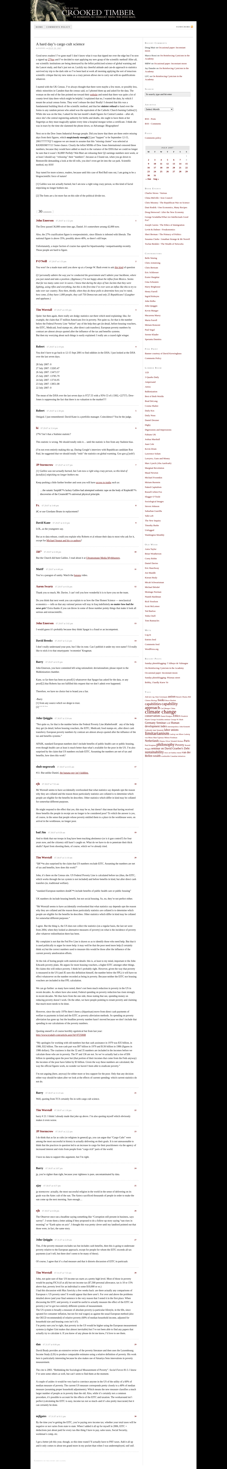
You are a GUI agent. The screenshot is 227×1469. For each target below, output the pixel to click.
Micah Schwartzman (154, 582)
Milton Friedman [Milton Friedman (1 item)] (170, 738)
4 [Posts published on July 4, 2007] (161, 159)
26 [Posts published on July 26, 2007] (167, 171)
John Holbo (150, 301)
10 (135, 552)
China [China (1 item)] (173, 708)
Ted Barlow (150, 611)
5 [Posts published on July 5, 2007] (167, 159)
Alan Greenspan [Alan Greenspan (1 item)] (161, 697)
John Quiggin (151, 305)
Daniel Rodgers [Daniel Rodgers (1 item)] (167, 716)
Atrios (148, 386)
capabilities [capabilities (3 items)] (153, 704)
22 (135, 1110)
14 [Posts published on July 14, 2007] (180, 163)
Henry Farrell (151, 291)
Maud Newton (151, 472)
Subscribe (183, 27)
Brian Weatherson (153, 553)
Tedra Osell (150, 615)
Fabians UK (150, 434)
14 (135, 641)
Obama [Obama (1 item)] (162, 741)
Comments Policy (153, 358)
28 (135, 1273)
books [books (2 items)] (161, 700)
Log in (148, 634)
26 (135, 1211)
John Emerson (45, 220)
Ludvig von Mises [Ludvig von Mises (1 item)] (177, 734)
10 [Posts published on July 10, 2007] (155, 163)
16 (135, 718)
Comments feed (152, 644)
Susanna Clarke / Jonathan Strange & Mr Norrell (167, 239)
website (94, 94)
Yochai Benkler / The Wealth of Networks (164, 244)
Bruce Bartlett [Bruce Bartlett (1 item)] (170, 700)
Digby (148, 425)
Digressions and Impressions (158, 429)
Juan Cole (149, 444)
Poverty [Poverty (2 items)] (179, 745)
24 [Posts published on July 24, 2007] (155, 171)
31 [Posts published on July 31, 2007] (155, 175)
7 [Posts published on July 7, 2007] (180, 159)
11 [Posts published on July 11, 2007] (161, 163)
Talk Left (149, 515)
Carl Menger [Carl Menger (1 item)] (165, 708)
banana (77, 575)
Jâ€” (39, 551)
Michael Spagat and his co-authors (63, 540)
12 (135, 586)
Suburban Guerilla (153, 511)
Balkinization (151, 391)
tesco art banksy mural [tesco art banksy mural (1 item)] (172, 753)
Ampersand (150, 382)
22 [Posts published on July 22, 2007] (186, 167)
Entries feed (150, 639)
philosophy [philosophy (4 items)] (165, 744)
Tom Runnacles (152, 620)
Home (39, 27)
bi (37, 427)
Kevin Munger (151, 310)
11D (147, 372)
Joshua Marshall (152, 439)
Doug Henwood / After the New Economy (164, 212)
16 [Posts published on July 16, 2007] (148, 167)
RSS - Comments (153, 123)
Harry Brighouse (152, 286)
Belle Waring (151, 258)
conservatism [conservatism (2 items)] (152, 716)
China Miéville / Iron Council (158, 198)
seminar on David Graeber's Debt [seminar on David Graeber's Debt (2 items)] (170, 748)
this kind (119, 267)
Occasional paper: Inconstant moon (170, 63)
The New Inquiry (153, 520)
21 (135, 1093)
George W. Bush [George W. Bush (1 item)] (177, 720)
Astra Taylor (150, 549)
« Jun (148, 179)
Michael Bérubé (152, 587)
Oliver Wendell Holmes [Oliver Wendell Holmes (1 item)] (174, 741)
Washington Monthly (154, 535)
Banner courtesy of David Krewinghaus (163, 353)
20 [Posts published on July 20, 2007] (174, 167)
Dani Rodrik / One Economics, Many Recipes (166, 207)
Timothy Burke (152, 525)
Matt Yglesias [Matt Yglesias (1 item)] (158, 738)
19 (135, 832)
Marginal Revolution (154, 468)
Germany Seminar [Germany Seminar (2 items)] (155, 722)
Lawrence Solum (152, 453)
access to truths (103, 482)
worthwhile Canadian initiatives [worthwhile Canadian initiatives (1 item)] (173, 756)
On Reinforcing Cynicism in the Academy (164, 668)
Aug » (156, 179)
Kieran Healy (151, 577)
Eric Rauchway (152, 568)
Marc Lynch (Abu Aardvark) (158, 463)
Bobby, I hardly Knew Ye (156, 682)
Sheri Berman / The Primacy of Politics (163, 234)
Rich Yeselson (151, 601)
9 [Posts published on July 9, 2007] (148, 163)
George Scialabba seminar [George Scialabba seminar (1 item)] (160, 720)
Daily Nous (150, 415)
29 (135, 1344)
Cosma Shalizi (151, 406)
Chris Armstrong (152, 262)
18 (135, 784)
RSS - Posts (150, 119)
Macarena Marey (152, 315)
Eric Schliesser (152, 272)
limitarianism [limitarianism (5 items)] (157, 733)
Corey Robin (151, 558)
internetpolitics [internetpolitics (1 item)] (173, 727)
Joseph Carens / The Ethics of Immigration (164, 225)
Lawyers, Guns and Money (157, 458)
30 (135, 1416)
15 (135, 662)
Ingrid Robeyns (152, 296)
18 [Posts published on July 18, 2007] (161, 167)
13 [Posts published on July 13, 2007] (174, 163)
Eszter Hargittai (152, 277)
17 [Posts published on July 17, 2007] (155, 167)
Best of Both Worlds (154, 396)
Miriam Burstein (152, 482)
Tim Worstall (44, 309)
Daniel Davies (151, 563)
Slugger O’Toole (152, 496)
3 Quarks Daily (152, 377)
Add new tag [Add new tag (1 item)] (149, 697)
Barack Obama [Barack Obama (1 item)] (182, 697)
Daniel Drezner (152, 420)
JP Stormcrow (44, 464)
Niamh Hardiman (153, 596)
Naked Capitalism (153, 487)
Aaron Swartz (44, 586)
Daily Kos (149, 410)
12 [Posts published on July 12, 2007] (167, 163)
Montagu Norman (153, 592)
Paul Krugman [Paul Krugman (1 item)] (150, 745)
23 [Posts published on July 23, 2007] (148, 171)
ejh (38, 783)
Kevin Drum (150, 449)
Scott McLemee (152, 606)
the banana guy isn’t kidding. (74, 772)
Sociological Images (154, 501)
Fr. (37, 505)
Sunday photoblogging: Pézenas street (162, 677)
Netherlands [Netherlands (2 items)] (152, 740)
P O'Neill (41, 261)
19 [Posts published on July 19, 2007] (167, 167)
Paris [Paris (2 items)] (187, 740)
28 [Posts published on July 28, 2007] (180, 171)
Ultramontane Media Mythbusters (103, 558)
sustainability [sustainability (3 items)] (154, 752)
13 (135, 623)
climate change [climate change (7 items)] (160, 711)
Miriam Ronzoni (152, 325)
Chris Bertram (151, 267)
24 (135, 1168)
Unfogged (149, 530)
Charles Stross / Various (156, 193)
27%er (51, 59)
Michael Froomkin (153, 477)
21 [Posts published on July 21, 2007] (180, 167)
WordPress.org (151, 649)
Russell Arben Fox (153, 492)
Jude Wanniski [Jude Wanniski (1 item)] (158, 730)
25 (135, 1186)
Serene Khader (152, 334)
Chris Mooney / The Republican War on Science (167, 202)
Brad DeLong (151, 401)
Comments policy (58, 27)
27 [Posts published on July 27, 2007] (174, 171)
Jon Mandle (150, 572)
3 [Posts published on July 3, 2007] (155, 159)
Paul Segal (150, 329)
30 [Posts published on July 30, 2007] (148, 175)
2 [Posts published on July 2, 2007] (148, 159)
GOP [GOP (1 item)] (168, 723)
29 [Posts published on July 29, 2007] (186, 171)
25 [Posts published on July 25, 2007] (161, 171)
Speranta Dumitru (153, 339)
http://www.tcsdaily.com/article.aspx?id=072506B (61, 1035)
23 (135, 1131)
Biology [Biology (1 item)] (154, 700)
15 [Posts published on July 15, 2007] (186, 163)
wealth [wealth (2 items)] (157, 756)
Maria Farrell (151, 320)
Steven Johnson (152, 506)
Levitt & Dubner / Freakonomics (160, 229)
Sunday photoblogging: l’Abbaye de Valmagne (166, 663)
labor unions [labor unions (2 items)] (171, 729)
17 (135, 767)
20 (135, 857)
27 (135, 1240)
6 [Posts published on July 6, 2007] (174, 159)
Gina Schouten (152, 282)
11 (135, 569)
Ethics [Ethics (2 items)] (176, 716)
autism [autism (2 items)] (172, 696)
